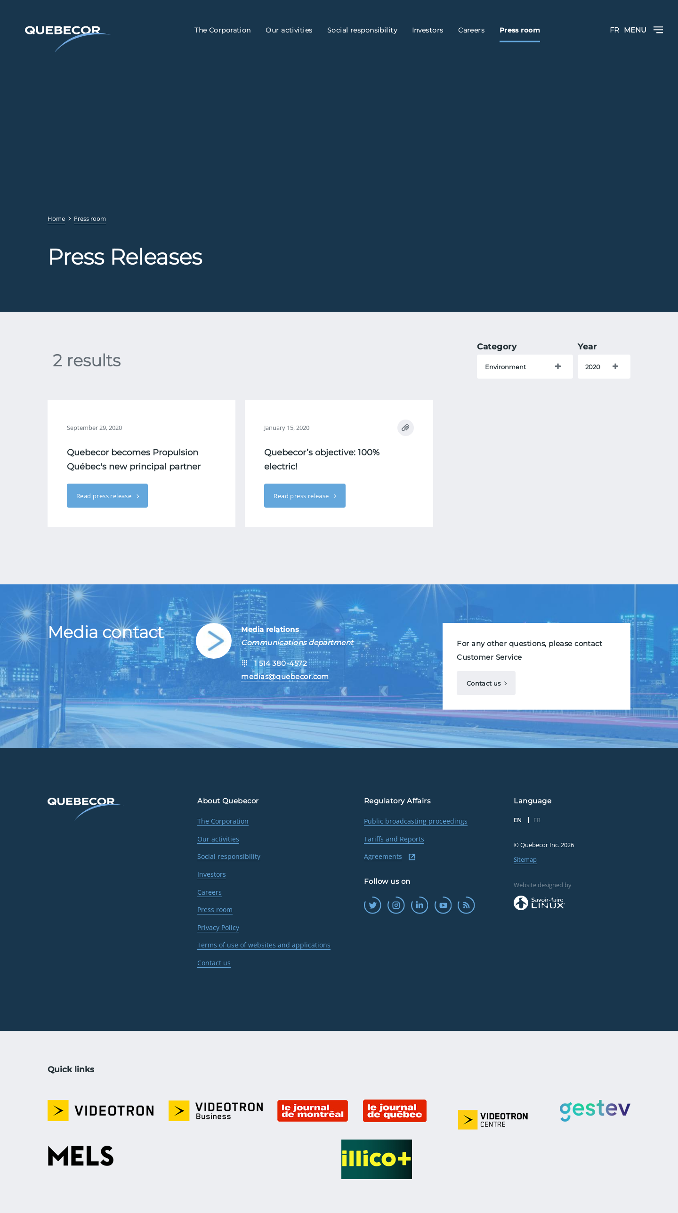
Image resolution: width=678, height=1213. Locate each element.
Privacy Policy (218, 927)
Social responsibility (228, 856)
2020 (592, 367)
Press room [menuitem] (520, 30)
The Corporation (223, 821)
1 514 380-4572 (280, 663)
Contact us (484, 683)
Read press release (104, 496)
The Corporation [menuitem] (222, 30)
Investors (211, 874)
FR (614, 29)
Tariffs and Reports (394, 838)
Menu (643, 29)
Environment (505, 367)
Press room (215, 909)
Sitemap (525, 859)
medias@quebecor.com (285, 676)
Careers (209, 892)
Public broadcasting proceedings (416, 821)
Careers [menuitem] (471, 30)
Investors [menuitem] (428, 30)
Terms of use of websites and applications (264, 944)
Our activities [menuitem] (289, 30)
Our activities (218, 838)
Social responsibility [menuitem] (362, 30)
